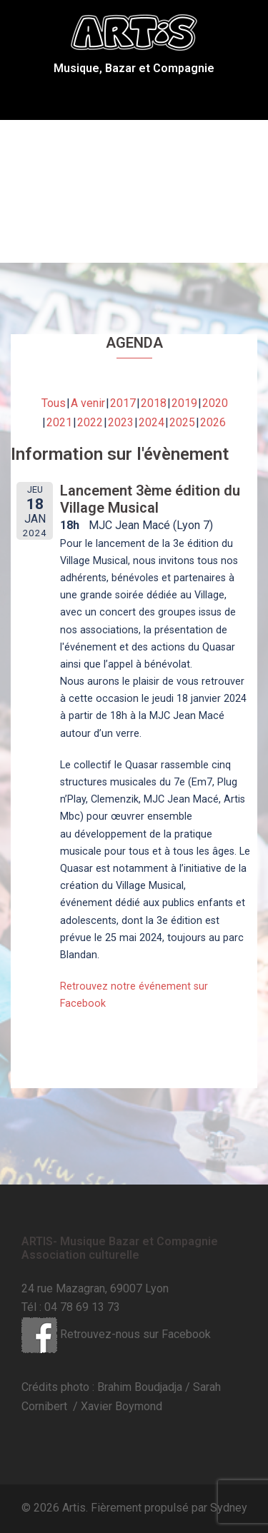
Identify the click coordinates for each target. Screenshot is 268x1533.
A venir (88, 403)
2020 (215, 403)
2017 (123, 403)
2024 (151, 422)
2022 (90, 422)
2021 (59, 422)
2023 (121, 422)
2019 (184, 403)
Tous (53, 403)
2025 (182, 422)
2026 (213, 422)
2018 (154, 403)
